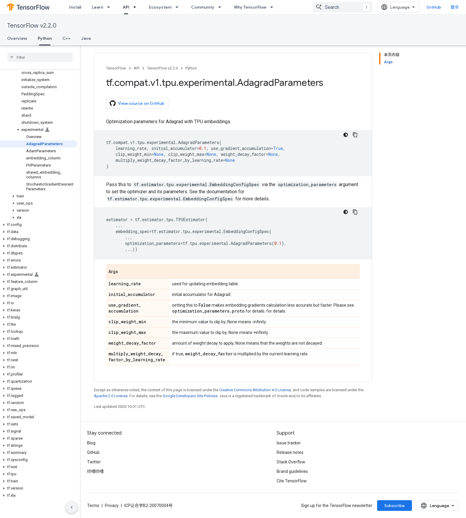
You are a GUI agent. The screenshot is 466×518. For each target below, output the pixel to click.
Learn (97, 7)
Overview (17, 38)
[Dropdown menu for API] (136, 7)
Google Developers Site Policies (190, 396)
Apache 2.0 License (110, 396)
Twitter (94, 462)
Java (86, 38)
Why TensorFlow (250, 7)
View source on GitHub (137, 103)
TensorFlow (116, 68)
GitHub (433, 7)
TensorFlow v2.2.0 (31, 25)
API (136, 68)
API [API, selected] (126, 7)
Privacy (112, 505)
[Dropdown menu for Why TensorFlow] (273, 7)
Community (202, 7)
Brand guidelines (292, 471)
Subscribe (394, 505)
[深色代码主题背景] (345, 135)
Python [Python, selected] (45, 38)
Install (75, 7)
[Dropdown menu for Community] (221, 7)
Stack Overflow (291, 462)
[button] (39, 129)
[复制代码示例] (355, 135)
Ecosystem (160, 7)
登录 (455, 7)
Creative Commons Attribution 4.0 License (255, 390)
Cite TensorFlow (292, 481)
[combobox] (342, 7)
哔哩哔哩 (95, 471)
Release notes (290, 452)
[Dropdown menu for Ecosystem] (178, 7)
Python (191, 68)
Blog (91, 443)
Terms (93, 505)
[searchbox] (40, 57)
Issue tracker (289, 443)
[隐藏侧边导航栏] (72, 507)
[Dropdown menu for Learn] (110, 7)
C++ (66, 38)
